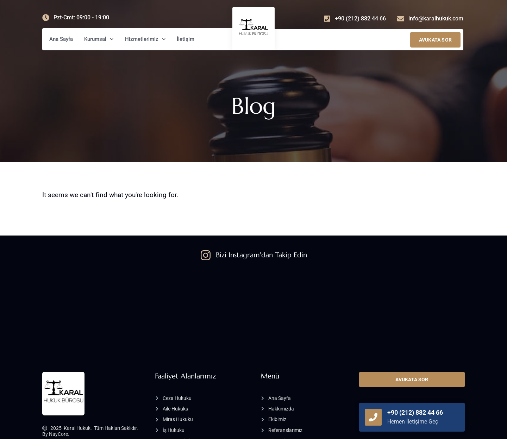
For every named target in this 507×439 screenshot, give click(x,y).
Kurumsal (99, 39)
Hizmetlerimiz (145, 39)
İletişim (185, 39)
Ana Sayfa (61, 39)
